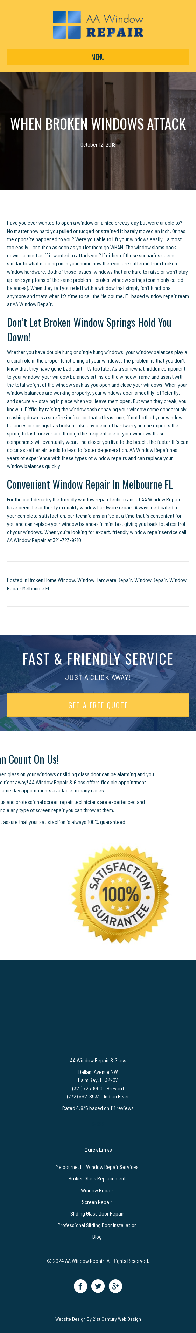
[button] (81, 1286)
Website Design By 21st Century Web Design (98, 1319)
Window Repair (150, 579)
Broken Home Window (51, 579)
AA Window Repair (26, 539)
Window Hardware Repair (104, 579)
